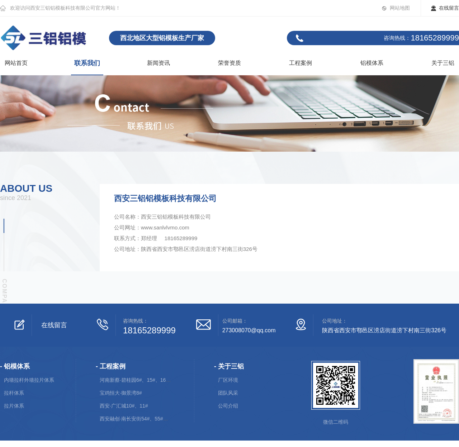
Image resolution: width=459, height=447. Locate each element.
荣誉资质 (229, 63)
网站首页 (16, 63)
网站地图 (400, 8)
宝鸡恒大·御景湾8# (121, 393)
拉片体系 (14, 406)
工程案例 (300, 63)
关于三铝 (442, 63)
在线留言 (449, 8)
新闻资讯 (158, 63)
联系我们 (87, 63)
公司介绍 (228, 406)
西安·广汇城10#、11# (124, 406)
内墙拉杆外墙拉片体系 (29, 380)
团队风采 (228, 393)
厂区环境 (228, 380)
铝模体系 (371, 63)
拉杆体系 (14, 393)
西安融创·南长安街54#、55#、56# (138, 419)
